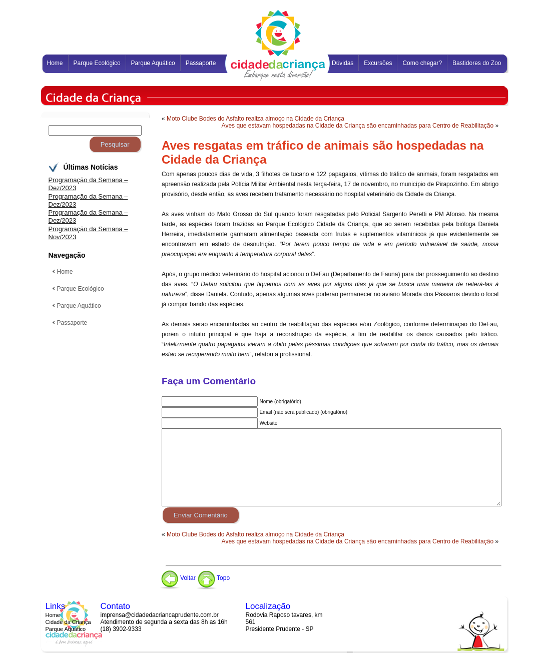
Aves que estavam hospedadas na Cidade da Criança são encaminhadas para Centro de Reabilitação (357, 125)
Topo (213, 577)
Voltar (178, 577)
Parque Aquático (66, 629)
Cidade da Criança (68, 622)
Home (53, 615)
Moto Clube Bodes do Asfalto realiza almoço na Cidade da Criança (255, 118)
